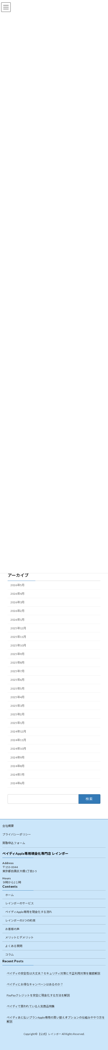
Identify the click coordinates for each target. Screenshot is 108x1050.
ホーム (9, 894)
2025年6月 (17, 679)
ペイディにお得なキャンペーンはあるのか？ (35, 984)
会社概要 (8, 826)
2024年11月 (18, 740)
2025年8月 (17, 662)
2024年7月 (17, 774)
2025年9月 (17, 654)
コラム (9, 954)
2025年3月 (17, 705)
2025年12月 (18, 628)
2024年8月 (17, 766)
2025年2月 (17, 714)
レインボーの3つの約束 (20, 920)
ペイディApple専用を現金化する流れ (28, 912)
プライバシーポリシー (16, 834)
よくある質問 (13, 946)
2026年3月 (17, 602)
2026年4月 (17, 593)
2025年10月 (18, 645)
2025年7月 (17, 671)
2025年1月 (17, 723)
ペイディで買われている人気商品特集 (31, 1006)
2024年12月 (18, 731)
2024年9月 (17, 757)
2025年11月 (18, 637)
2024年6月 (17, 783)
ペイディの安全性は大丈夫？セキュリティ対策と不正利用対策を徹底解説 (53, 973)
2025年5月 (17, 688)
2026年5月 (17, 585)
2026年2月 (17, 611)
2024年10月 (18, 748)
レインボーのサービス (19, 903)
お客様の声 (12, 929)
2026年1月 (17, 619)
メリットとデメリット (19, 937)
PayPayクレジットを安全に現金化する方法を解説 (38, 995)
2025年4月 (17, 697)
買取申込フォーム (13, 843)
